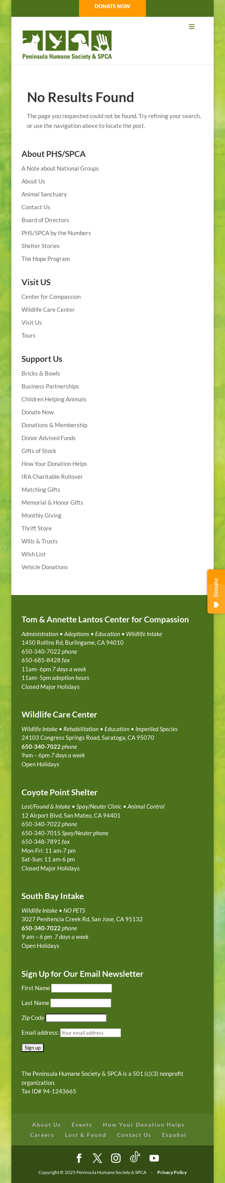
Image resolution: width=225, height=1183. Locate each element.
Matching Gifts (41, 489)
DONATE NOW (112, 6)
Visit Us (32, 322)
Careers (42, 1134)
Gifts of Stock (39, 450)
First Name (36, 987)
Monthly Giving (41, 515)
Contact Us (36, 206)
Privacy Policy (172, 1172)
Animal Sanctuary (44, 194)
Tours (29, 335)
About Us (33, 181)
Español (174, 1134)
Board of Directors (45, 219)
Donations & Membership (54, 424)
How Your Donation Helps (54, 463)
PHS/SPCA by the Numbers (56, 232)
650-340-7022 (41, 927)
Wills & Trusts (40, 541)
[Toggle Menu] (113, 27)
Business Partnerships (50, 386)
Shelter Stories (41, 245)
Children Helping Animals (54, 399)
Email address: (41, 1032)
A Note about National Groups (60, 168)
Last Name (35, 1002)
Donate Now (38, 411)
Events (82, 1124)
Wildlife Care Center (48, 309)
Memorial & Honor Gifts (52, 502)
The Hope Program (46, 258)
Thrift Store (37, 528)
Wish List (34, 553)
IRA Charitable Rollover (52, 476)
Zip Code (33, 1017)
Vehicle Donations (45, 566)
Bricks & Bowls (41, 373)
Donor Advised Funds (49, 437)
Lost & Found (85, 1134)
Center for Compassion (51, 296)
